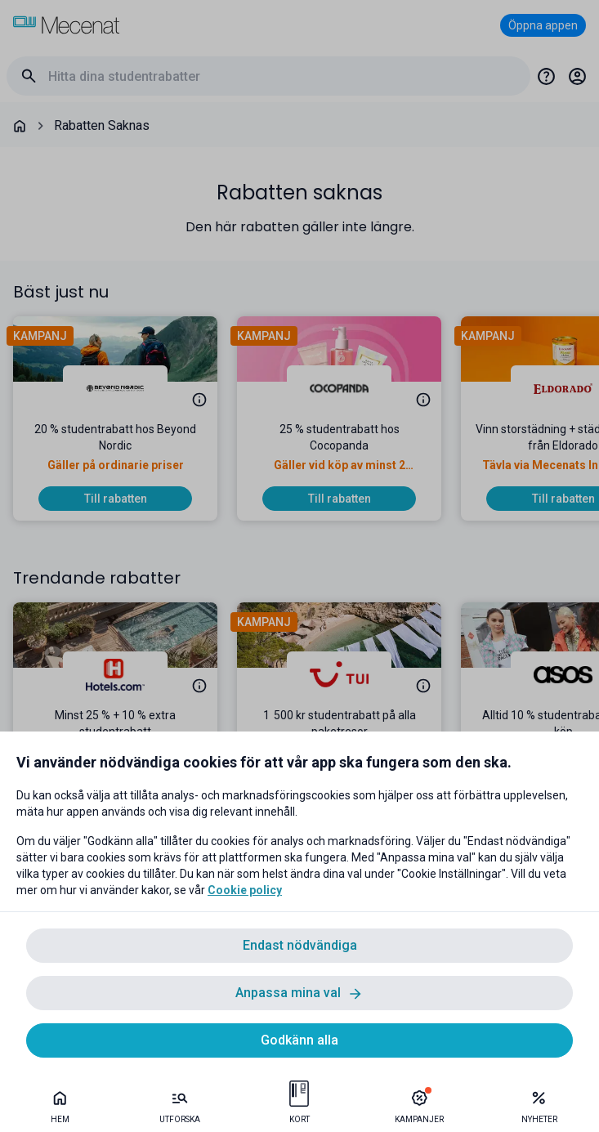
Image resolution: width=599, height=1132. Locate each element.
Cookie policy (245, 890)
